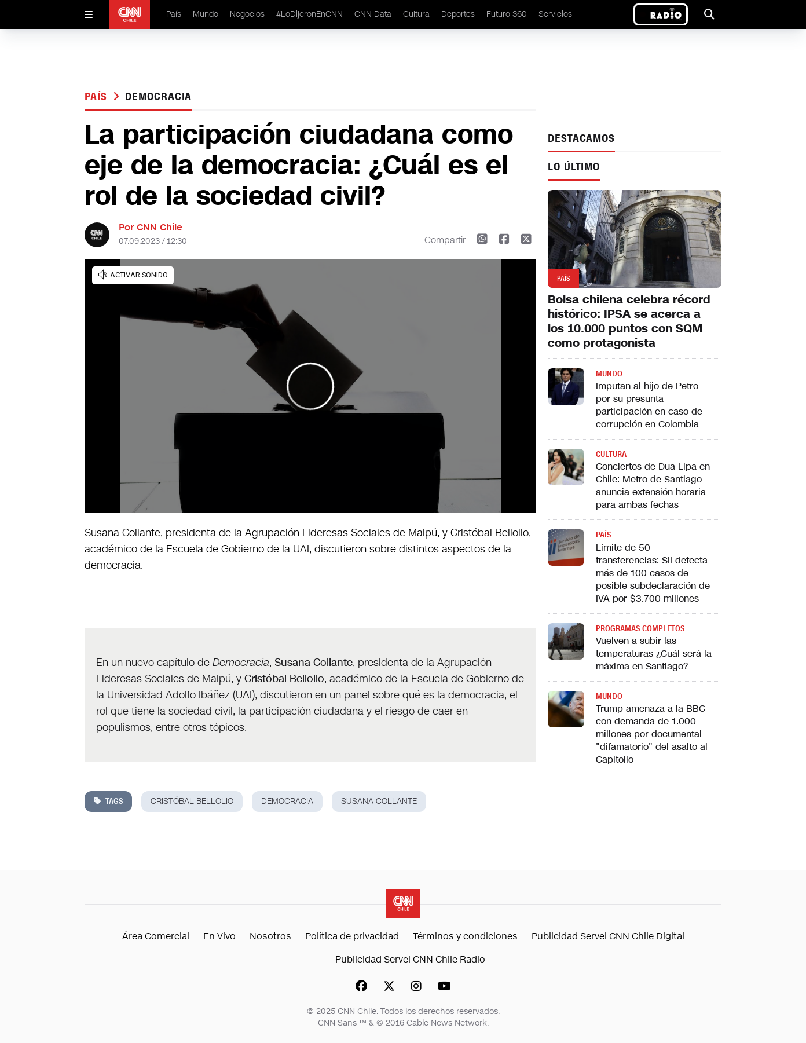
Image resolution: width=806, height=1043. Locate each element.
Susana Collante (379, 801)
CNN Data (372, 14)
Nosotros (270, 936)
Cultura (416, 14)
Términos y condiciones (465, 936)
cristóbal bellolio (192, 801)
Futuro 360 (506, 14)
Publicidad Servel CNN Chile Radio (410, 959)
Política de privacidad (352, 936)
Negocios (247, 14)
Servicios (555, 14)
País (173, 14)
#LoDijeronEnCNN (309, 14)
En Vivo (219, 936)
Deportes (458, 14)
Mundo (205, 14)
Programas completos (640, 628)
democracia (158, 96)
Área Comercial (155, 936)
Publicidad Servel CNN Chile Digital (608, 936)
